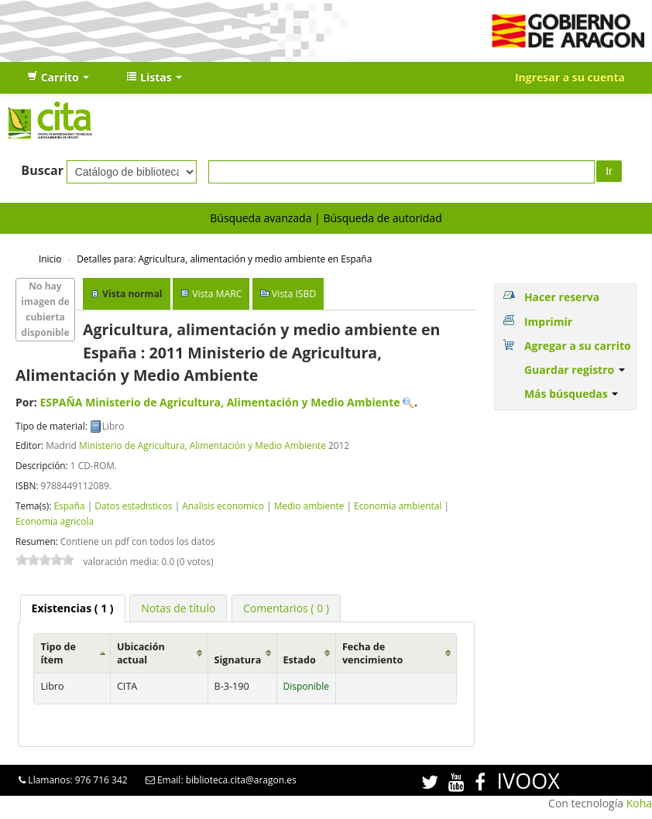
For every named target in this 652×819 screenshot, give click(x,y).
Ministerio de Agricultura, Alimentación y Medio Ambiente (202, 445)
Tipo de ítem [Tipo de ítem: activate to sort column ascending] (58, 653)
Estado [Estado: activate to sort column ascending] (299, 660)
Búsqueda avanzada (260, 218)
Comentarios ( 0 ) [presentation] (286, 608)
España (68, 505)
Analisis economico (223, 505)
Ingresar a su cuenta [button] (570, 77)
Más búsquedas (571, 393)
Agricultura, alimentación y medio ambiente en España (224, 258)
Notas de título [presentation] (178, 608)
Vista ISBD (294, 293)
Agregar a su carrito (577, 345)
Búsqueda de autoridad (382, 218)
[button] (58, 77)
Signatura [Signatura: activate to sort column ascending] (238, 660)
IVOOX (528, 780)
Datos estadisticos (133, 505)
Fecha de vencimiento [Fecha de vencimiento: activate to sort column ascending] (372, 653)
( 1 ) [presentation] (73, 608)
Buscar (42, 170)
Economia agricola (54, 521)
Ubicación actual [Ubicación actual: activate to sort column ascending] (141, 653)
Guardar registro (574, 369)
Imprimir (548, 321)
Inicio (50, 258)
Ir (609, 171)
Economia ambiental (397, 505)
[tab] (72, 608)
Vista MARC (217, 293)
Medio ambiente (309, 505)
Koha (639, 803)
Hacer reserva (561, 297)
